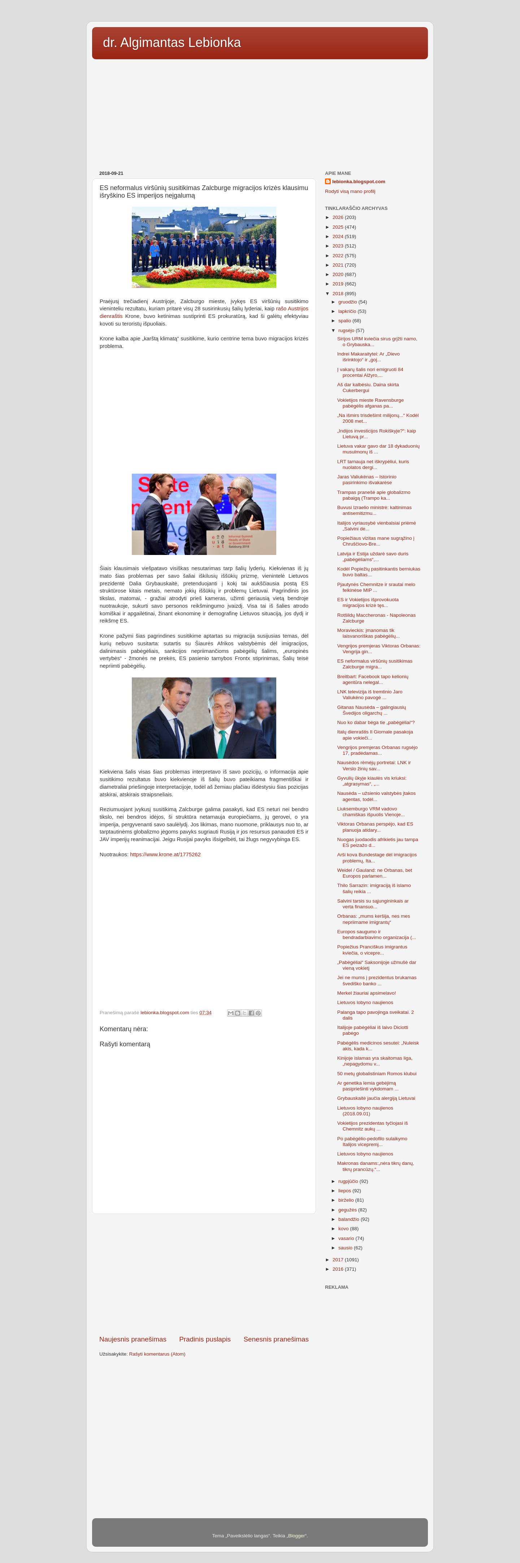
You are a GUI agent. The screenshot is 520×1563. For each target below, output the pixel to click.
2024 (339, 236)
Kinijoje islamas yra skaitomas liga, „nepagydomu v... (375, 1061)
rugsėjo (347, 330)
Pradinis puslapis (205, 1339)
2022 (339, 255)
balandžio (349, 1219)
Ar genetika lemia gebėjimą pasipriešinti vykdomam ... (368, 1085)
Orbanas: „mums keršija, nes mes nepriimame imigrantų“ (373, 919)
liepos (345, 1190)
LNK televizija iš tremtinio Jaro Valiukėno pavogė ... (370, 694)
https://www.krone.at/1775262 (165, 854)
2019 (339, 284)
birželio (346, 1200)
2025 (339, 227)
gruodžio (348, 302)
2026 (339, 217)
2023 (339, 246)
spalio (345, 320)
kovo (344, 1228)
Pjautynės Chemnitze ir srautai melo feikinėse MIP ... (376, 587)
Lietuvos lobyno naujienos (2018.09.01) (365, 1110)
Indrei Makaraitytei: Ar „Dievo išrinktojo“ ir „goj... (368, 356)
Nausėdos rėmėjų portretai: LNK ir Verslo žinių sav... (374, 765)
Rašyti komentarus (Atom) (157, 1354)
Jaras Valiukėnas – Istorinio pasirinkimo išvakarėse (366, 479)
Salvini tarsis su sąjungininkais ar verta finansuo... (373, 903)
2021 (339, 265)
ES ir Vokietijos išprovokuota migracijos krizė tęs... (368, 602)
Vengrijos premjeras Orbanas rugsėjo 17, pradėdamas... (377, 750)
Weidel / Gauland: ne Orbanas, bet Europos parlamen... (374, 873)
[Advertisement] (260, 112)
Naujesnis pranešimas (132, 1339)
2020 (339, 274)
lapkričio (348, 311)
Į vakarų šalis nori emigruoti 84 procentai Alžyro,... (370, 372)
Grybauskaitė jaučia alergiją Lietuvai (376, 1098)
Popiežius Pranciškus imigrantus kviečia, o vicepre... (372, 949)
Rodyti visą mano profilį (350, 191)
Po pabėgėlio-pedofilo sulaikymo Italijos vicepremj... (372, 1141)
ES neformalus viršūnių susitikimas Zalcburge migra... (375, 663)
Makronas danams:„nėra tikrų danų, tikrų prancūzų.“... (375, 1166)
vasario (346, 1238)
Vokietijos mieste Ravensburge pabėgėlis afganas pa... (370, 403)
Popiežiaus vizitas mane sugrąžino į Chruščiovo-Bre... (376, 541)
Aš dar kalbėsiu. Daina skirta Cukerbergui (368, 387)
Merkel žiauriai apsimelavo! (366, 993)
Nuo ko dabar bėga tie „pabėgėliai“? (376, 722)
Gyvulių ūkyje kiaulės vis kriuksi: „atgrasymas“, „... (372, 781)
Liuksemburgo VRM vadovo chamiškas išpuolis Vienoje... (371, 811)
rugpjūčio (349, 1181)
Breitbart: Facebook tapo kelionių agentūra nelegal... (372, 679)
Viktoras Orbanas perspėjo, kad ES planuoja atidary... (375, 826)
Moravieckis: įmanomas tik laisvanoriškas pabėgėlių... (368, 633)
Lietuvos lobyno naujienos (365, 1002)
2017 (339, 1259)
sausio (346, 1247)
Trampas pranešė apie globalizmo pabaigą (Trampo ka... (374, 495)
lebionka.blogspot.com (358, 181)
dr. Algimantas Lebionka (172, 42)
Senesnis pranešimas (276, 1339)
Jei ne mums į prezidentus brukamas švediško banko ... (377, 980)
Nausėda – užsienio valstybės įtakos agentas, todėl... (376, 796)
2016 (339, 1269)
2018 (339, 293)
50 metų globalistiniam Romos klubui (377, 1073)
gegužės (348, 1210)
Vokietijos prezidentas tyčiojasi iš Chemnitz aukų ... (372, 1126)
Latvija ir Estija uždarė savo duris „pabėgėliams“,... (372, 556)
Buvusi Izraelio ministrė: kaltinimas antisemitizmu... (374, 510)
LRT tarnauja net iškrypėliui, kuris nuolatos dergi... (373, 464)
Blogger (296, 1535)
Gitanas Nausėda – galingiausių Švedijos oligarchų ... (371, 710)
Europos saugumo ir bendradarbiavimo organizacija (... (376, 934)
